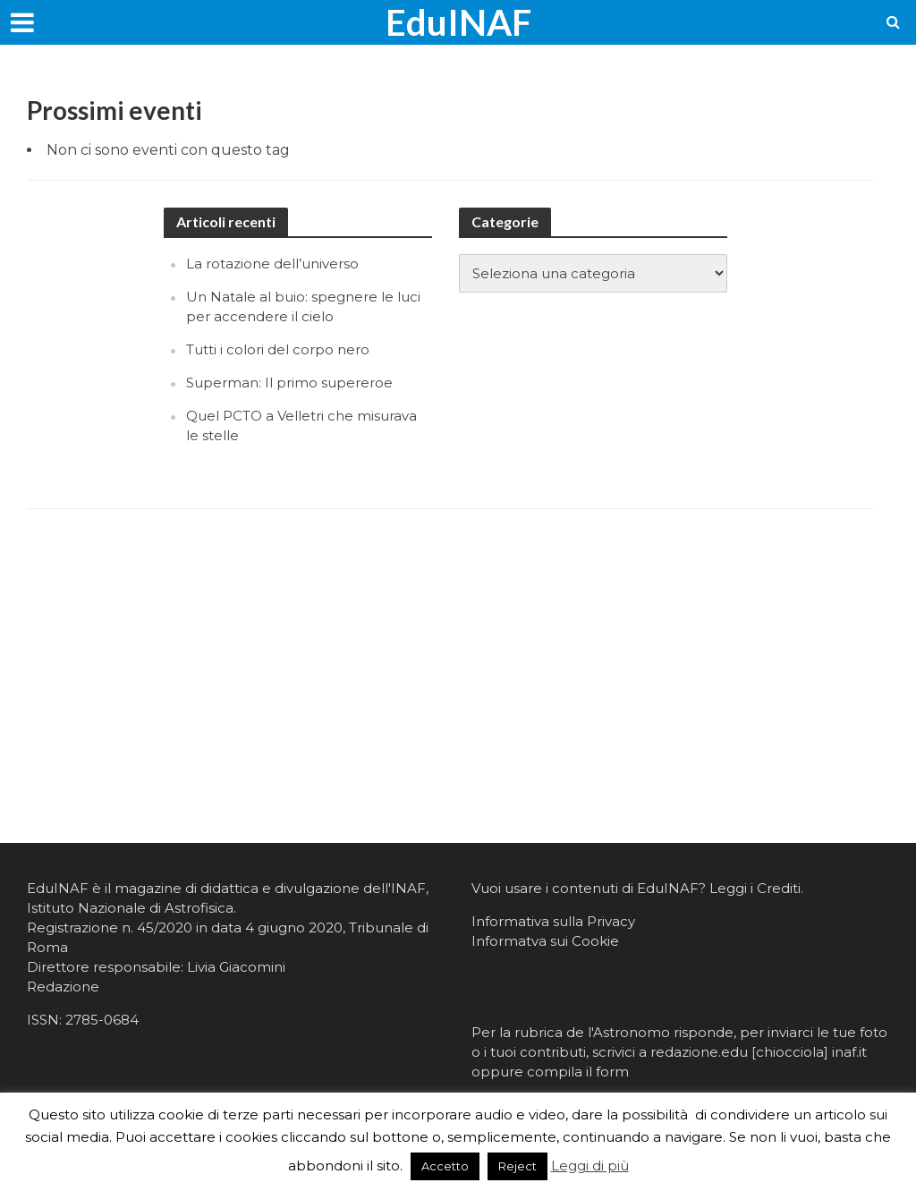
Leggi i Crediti (755, 888)
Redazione (63, 986)
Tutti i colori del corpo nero (277, 349)
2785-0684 (102, 1019)
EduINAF (458, 22)
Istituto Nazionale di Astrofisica (130, 907)
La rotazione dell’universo (272, 263)
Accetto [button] (445, 1166)
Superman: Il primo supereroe (289, 382)
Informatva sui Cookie (545, 940)
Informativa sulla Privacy (553, 921)
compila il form (578, 1071)
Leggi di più (590, 1165)
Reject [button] (517, 1166)
